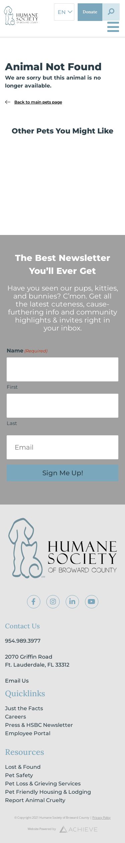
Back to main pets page (38, 102)
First (12, 387)
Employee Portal (27, 733)
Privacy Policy (101, 817)
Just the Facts (24, 708)
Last (12, 423)
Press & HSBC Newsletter (39, 725)
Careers (15, 717)
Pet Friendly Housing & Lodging (48, 792)
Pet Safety (19, 775)
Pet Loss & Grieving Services (43, 783)
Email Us (17, 681)
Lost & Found (23, 767)
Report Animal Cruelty (35, 800)
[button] (111, 12)
